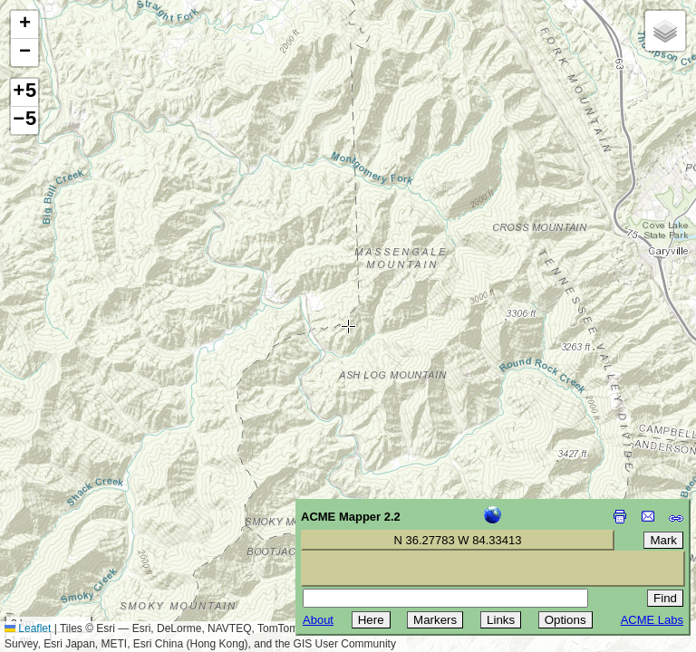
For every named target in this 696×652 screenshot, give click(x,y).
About (318, 620)
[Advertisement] (96, 523)
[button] (24, 25)
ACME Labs (652, 620)
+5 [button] (24, 92)
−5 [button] (24, 120)
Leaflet (28, 628)
